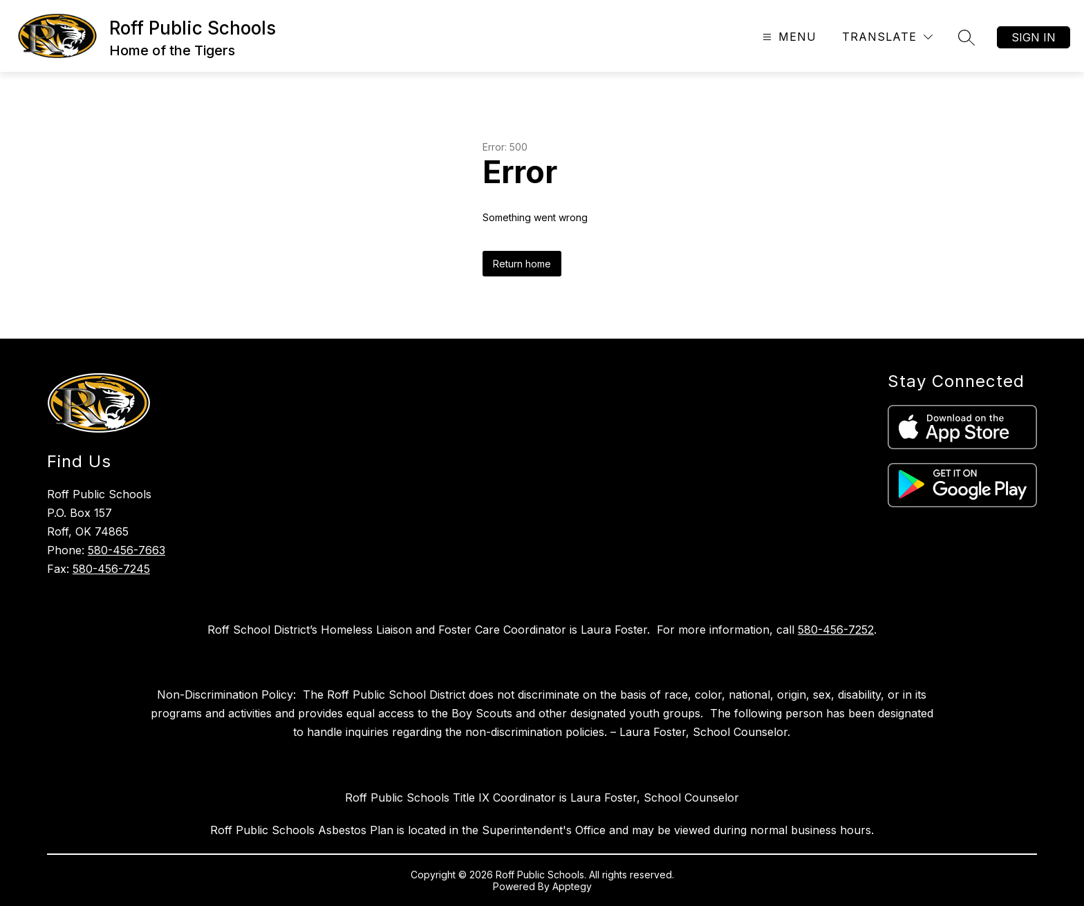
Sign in (1033, 37)
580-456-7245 (111, 569)
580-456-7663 (126, 550)
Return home (522, 264)
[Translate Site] (887, 37)
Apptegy (572, 886)
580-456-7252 (836, 629)
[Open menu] (787, 37)
